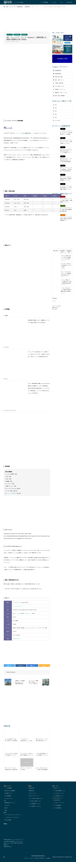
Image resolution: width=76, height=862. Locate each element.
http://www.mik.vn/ (16, 638)
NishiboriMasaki (12, 672)
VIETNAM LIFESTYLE (38, 856)
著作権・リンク (43, 858)
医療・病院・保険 (59, 76)
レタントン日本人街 (11, 493)
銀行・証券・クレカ (59, 79)
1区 (56, 104)
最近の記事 (55, 250)
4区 (56, 114)
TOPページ (27, 858)
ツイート (54, 300)
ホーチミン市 (9, 34)
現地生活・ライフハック (60, 89)
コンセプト (54, 2)
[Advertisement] (38, 21)
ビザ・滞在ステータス (59, 86)
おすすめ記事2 (69, 251)
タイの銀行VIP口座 (56, 800)
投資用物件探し (17, 34)
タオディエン (28, 613)
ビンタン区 (57, 120)
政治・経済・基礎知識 (59, 95)
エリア (61, 2)
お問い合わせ (69, 2)
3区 (56, 111)
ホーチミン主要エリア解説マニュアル (35, 798)
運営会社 (48, 858)
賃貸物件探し (24, 34)
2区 (23, 133)
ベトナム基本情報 (44, 2)
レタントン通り (17, 613)
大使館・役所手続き (59, 83)
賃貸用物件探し (58, 70)
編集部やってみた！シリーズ (61, 92)
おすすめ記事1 (62, 251)
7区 (56, 117)
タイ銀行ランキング (56, 788)
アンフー (32, 133)
